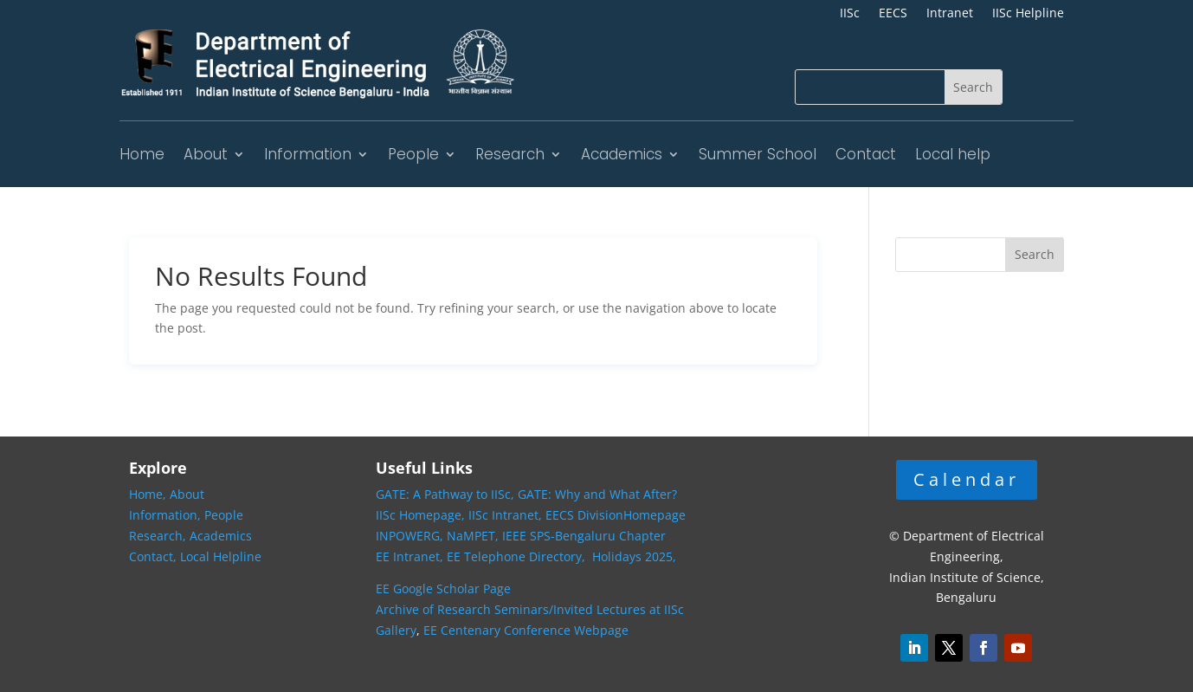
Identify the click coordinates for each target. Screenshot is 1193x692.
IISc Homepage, (420, 515)
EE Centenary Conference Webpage (526, 630)
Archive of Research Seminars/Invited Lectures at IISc (530, 609)
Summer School (757, 154)
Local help (952, 154)
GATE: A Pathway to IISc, (445, 494)
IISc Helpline (1028, 14)
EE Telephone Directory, (518, 556)
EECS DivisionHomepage (615, 515)
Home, (149, 494)
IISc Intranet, (505, 515)
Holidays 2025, (634, 556)
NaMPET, (473, 535)
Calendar (966, 479)
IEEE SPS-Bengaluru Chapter (584, 535)
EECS (893, 14)
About (206, 154)
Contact (865, 154)
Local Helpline (220, 556)
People (413, 154)
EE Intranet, (409, 556)
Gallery (396, 630)
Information (307, 154)
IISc (850, 14)
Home (141, 154)
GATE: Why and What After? (597, 494)
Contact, (154, 556)
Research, (159, 535)
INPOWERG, (411, 535)
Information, (166, 515)
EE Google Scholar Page (443, 588)
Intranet (949, 14)
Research (510, 154)
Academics (621, 154)
